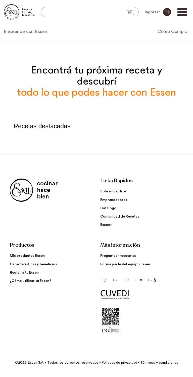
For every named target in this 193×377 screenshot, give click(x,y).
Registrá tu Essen (24, 272)
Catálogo (108, 208)
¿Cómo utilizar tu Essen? (30, 281)
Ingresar (158, 12)
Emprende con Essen (25, 31)
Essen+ (106, 225)
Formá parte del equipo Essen (125, 264)
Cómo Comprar (173, 31)
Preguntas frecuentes (118, 256)
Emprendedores (113, 200)
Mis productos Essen (27, 256)
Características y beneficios (33, 264)
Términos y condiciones (159, 362)
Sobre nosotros (113, 191)
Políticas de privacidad (119, 362)
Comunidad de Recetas (119, 216)
